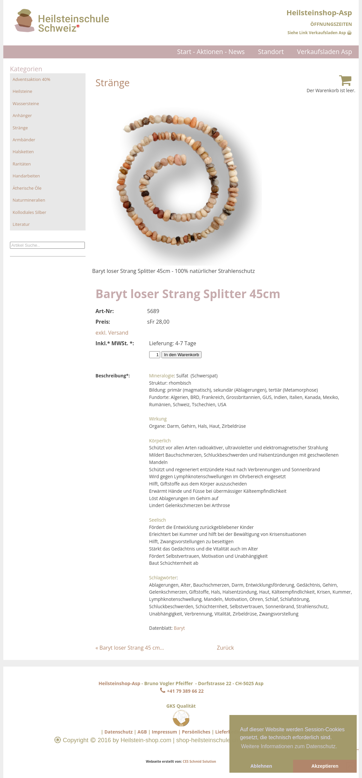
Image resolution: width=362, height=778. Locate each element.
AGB (142, 732)
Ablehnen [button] (261, 766)
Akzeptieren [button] (324, 766)
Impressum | (166, 732)
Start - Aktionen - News (211, 51)
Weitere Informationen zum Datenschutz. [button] (289, 746)
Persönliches (196, 732)
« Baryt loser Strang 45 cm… (129, 647)
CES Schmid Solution (199, 761)
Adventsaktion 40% (31, 79)
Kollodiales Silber (29, 212)
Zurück (225, 647)
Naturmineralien (29, 200)
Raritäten (22, 164)
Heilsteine (22, 91)
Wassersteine (26, 103)
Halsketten (23, 152)
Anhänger (22, 115)
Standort (271, 51)
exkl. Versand (111, 332)
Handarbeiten (26, 176)
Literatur (21, 224)
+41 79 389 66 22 (181, 691)
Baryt (179, 628)
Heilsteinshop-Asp (119, 683)
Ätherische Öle (27, 188)
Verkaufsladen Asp (324, 51)
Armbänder (24, 140)
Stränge (20, 128)
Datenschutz (118, 732)
